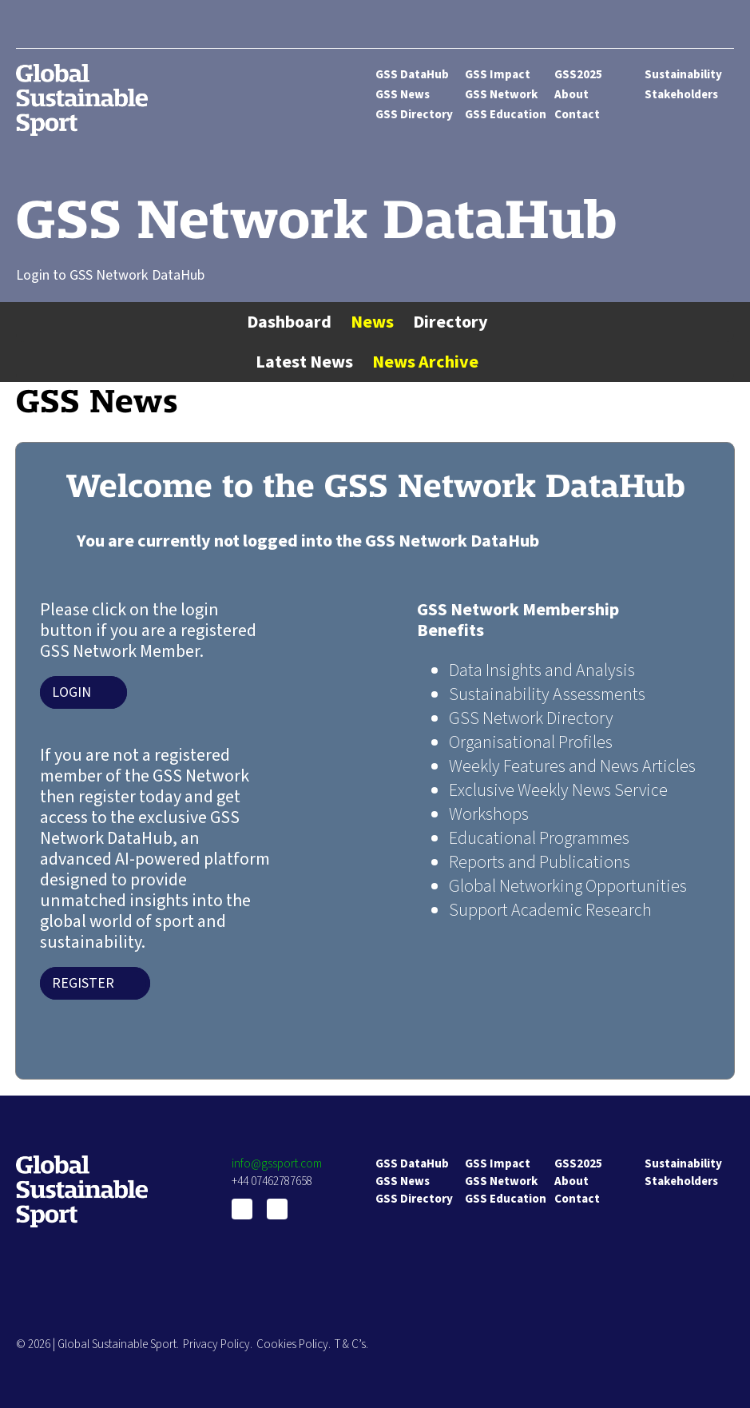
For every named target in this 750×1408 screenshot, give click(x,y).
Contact (577, 114)
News (372, 322)
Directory (450, 322)
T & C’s (350, 1344)
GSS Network (501, 94)
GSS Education (505, 114)
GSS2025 (578, 74)
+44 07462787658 (272, 1181)
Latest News (304, 362)
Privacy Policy (216, 1344)
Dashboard (289, 322)
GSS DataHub (412, 74)
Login (71, 692)
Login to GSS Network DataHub (110, 275)
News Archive (425, 362)
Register (83, 983)
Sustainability (683, 74)
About (571, 94)
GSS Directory (414, 114)
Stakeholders (681, 94)
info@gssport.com (277, 1163)
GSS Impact (497, 74)
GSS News (402, 94)
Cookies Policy (292, 1344)
